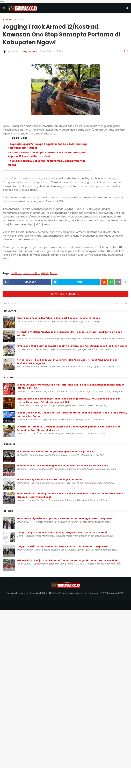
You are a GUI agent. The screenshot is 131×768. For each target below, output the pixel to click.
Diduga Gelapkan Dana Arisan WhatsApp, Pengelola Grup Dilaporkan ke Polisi (62, 532)
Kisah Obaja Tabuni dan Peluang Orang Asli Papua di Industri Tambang (58, 318)
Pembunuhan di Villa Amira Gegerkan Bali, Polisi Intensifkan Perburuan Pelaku (62, 465)
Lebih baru (10, 303)
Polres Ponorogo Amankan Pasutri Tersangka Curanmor (50, 479)
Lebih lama (121, 303)
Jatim (35, 273)
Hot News (19, 19)
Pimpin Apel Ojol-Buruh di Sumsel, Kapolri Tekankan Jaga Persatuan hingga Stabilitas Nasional (72, 345)
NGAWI (44, 273)
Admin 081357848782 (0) (65, 294)
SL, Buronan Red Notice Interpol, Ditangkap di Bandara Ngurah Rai (55, 451)
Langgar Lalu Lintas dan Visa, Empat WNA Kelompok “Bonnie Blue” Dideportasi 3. (63, 546)
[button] (4, 8)
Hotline (27, 273)
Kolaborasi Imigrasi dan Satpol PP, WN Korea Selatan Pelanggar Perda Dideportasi (65, 518)
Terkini (53, 273)
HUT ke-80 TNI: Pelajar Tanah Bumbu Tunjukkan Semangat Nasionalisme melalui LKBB (67, 560)
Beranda (7, 19)
